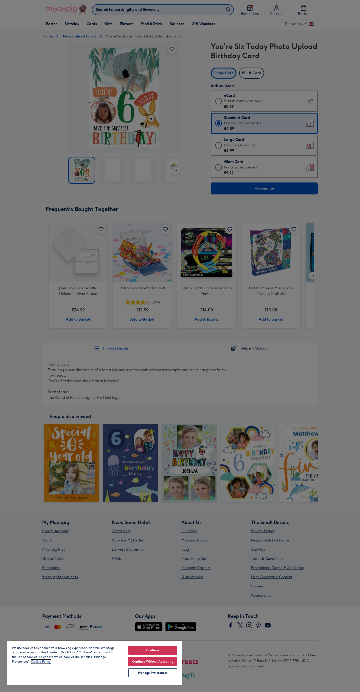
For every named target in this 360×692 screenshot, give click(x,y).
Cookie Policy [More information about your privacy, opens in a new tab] (41, 661)
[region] (94, 663)
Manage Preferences (153, 673)
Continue (152, 650)
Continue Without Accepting (152, 661)
